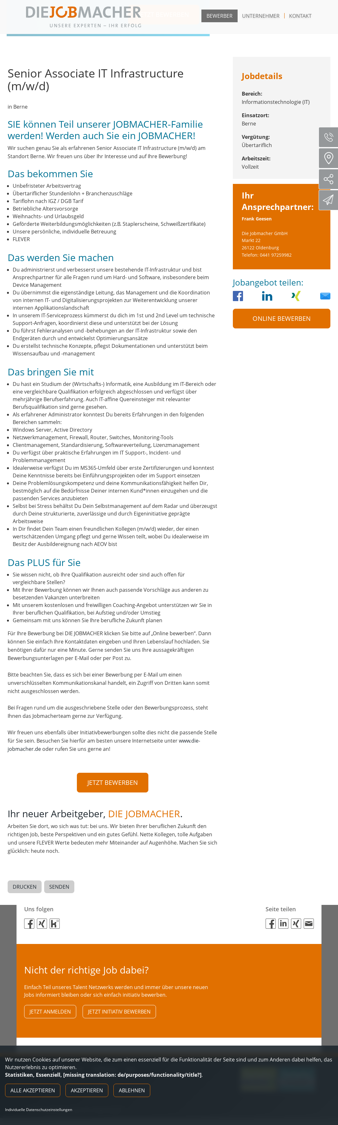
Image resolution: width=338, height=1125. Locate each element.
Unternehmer (261, 15)
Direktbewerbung (329, 199)
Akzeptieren (87, 1090)
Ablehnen (132, 1090)
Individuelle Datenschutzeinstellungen (38, 1109)
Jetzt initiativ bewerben (119, 1013)
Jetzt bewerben (112, 782)
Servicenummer (331, 137)
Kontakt (300, 15)
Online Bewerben (282, 318)
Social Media (331, 179)
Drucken (25, 887)
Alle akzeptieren (32, 1090)
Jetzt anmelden (50, 1013)
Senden (59, 887)
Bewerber (219, 15)
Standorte (330, 158)
